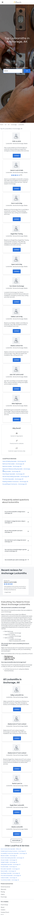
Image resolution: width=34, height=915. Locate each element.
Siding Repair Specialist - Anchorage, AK (10, 864)
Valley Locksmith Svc (17, 695)
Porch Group (4, 904)
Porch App (4, 897)
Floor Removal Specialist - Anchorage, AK (11, 875)
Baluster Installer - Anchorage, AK (9, 855)
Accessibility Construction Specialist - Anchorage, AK (14, 853)
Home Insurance (5, 887)
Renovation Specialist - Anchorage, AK (10, 869)
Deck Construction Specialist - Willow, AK (11, 849)
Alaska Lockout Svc (17, 345)
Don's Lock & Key (16, 203)
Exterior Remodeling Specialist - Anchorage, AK (12, 858)
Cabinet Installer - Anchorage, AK (9, 877)
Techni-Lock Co (17, 783)
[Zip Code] (13, 71)
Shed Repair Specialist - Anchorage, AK (10, 873)
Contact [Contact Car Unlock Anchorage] (16, 302)
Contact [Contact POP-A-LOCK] (16, 155)
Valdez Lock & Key (17, 316)
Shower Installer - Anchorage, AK (9, 860)
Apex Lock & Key (16, 264)
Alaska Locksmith (17, 827)
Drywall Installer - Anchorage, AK (9, 866)
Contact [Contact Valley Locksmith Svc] (17, 709)
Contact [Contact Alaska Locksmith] (17, 834)
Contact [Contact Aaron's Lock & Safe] (16, 188)
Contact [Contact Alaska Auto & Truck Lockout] (17, 738)
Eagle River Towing (17, 234)
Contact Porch (5, 912)
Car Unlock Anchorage (16, 286)
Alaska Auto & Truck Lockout (17, 724)
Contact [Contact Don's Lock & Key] (16, 219)
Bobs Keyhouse (17, 403)
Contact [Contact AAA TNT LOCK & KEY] (16, 389)
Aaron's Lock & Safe (16, 170)
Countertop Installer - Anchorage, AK (10, 880)
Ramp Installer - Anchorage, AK (8, 871)
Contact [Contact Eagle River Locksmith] (17, 812)
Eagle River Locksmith (17, 805)
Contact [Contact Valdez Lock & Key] (16, 331)
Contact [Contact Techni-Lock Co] (17, 790)
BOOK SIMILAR (16, 840)
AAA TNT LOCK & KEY (17, 374)
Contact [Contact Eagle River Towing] (16, 249)
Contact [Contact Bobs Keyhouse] (16, 419)
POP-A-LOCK (16, 141)
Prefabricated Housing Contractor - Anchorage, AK (13, 851)
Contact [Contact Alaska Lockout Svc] (16, 360)
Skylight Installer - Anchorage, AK (9, 862)
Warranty (3, 889)
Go (27, 70)
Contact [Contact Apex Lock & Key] (16, 271)
